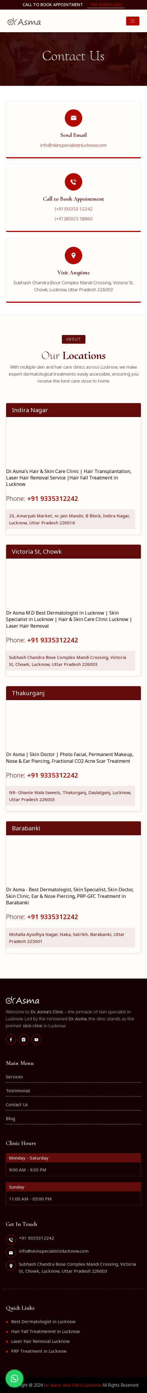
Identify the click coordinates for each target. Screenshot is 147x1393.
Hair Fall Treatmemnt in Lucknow (45, 1331)
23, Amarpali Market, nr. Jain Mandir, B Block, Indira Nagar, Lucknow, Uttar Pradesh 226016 (69, 519)
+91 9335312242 (106, 4)
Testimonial (18, 1090)
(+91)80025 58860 (74, 219)
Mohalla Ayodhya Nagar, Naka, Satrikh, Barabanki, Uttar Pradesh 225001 (67, 937)
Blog (10, 1118)
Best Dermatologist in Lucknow (43, 1321)
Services (14, 1076)
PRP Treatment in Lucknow (39, 1351)
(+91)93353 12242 (74, 209)
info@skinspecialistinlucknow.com (73, 145)
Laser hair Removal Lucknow (40, 1341)
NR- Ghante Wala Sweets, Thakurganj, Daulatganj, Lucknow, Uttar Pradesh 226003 (70, 795)
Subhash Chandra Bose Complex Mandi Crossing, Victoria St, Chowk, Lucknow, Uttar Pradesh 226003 (67, 660)
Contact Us (17, 1104)
